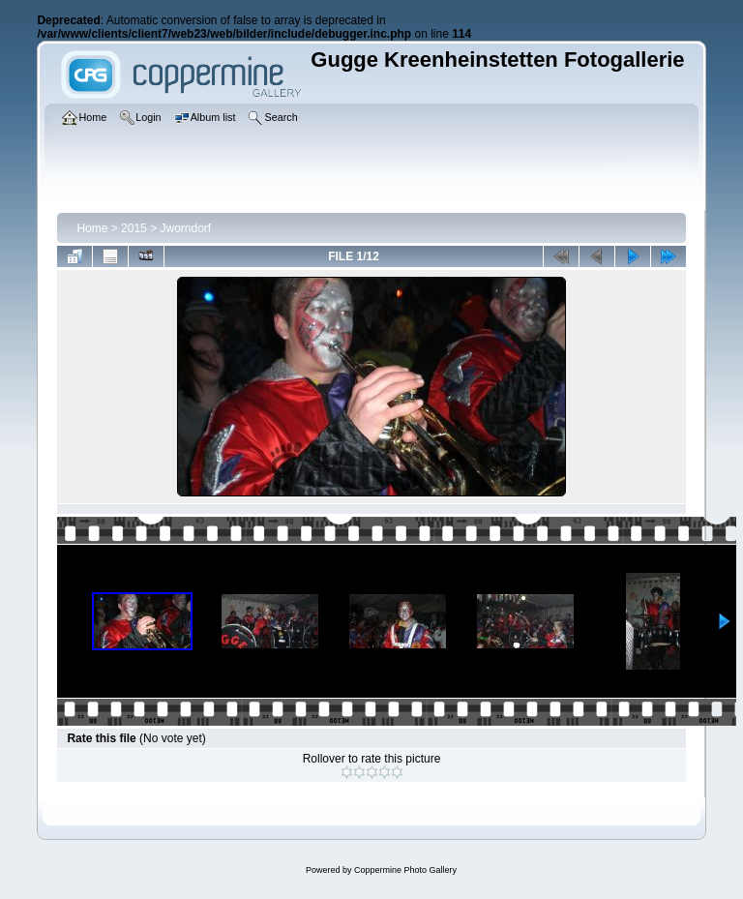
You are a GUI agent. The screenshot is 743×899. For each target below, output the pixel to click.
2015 (134, 228)
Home (91, 228)
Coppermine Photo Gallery (405, 870)
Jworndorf (185, 228)
